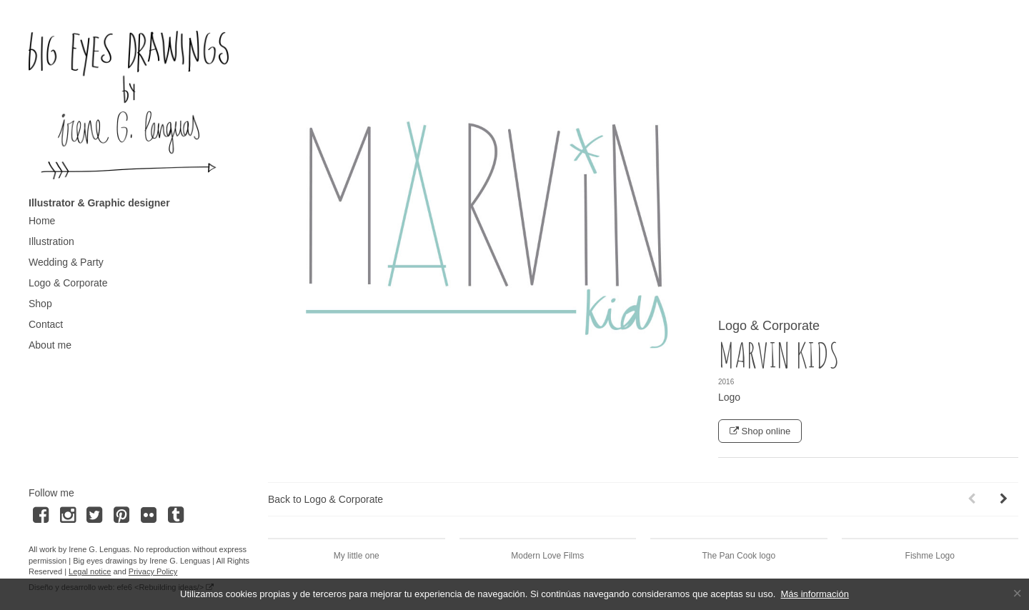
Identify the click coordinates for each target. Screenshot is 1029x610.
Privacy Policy (153, 571)
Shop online (760, 431)
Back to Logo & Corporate (325, 499)
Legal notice (90, 571)
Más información (815, 594)
